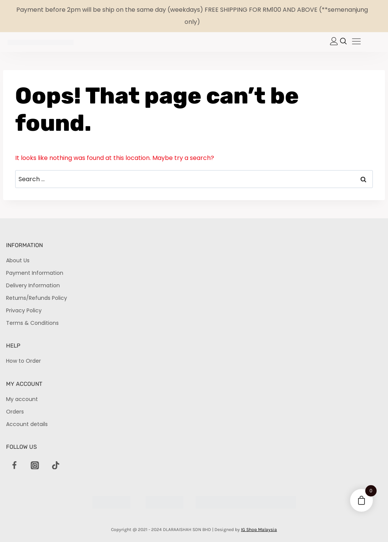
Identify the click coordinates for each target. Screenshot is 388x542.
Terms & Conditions (32, 323)
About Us (18, 260)
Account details (27, 424)
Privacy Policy (24, 310)
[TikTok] (55, 465)
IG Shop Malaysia (259, 529)
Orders (15, 411)
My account (22, 399)
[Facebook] (14, 465)
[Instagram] (35, 465)
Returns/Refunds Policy (36, 298)
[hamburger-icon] (356, 42)
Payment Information (34, 273)
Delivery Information (33, 285)
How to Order (23, 361)
